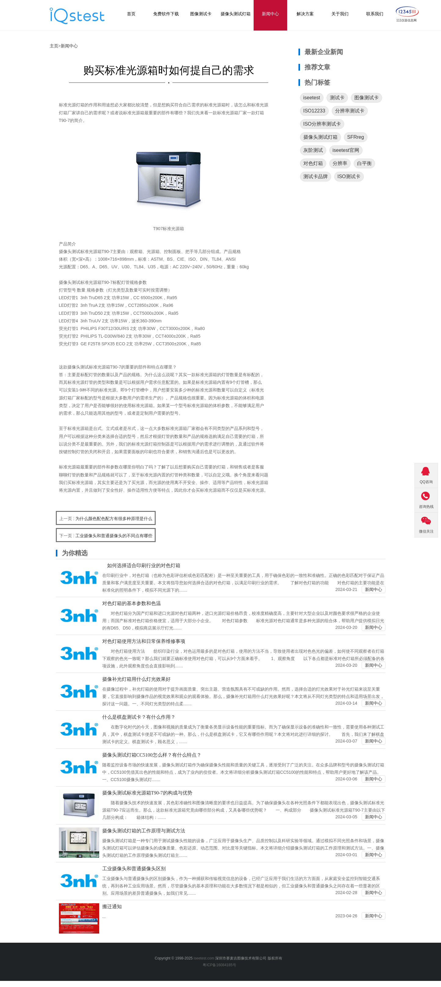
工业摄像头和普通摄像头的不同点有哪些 (113, 535)
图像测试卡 (366, 97)
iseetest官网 (346, 150)
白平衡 (364, 163)
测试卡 (337, 97)
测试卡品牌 (315, 176)
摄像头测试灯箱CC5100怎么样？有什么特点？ (151, 755)
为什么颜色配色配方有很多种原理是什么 (113, 518)
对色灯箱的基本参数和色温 (131, 603)
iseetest (311, 97)
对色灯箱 (313, 163)
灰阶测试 (313, 150)
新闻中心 (69, 45)
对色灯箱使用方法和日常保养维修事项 (143, 641)
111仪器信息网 (406, 20)
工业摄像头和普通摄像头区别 (134, 868)
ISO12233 (314, 110)
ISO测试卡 (349, 176)
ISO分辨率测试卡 (322, 124)
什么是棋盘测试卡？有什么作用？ (138, 717)
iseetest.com (204, 958)
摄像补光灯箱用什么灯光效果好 (136, 679)
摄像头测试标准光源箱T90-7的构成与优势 (147, 792)
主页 (54, 45)
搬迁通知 (112, 906)
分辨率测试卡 (349, 110)
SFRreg (355, 137)
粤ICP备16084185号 (220, 965)
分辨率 (340, 163)
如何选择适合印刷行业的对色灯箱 (141, 565)
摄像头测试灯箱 (320, 137)
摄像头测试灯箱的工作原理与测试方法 (143, 830)
